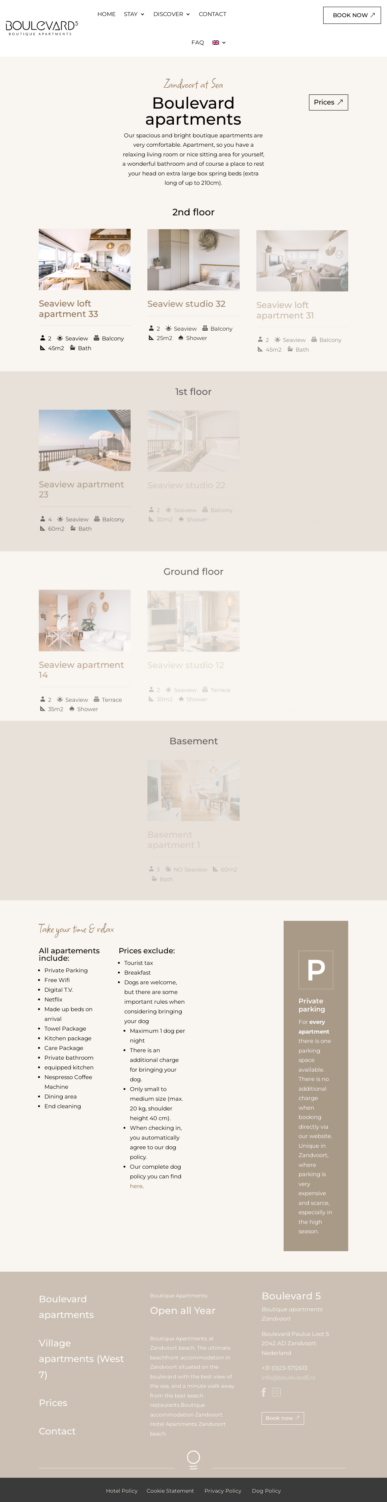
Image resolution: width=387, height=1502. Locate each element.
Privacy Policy (223, 1490)
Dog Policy (266, 1490)
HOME (106, 14)
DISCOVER (168, 14)
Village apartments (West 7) (81, 1358)
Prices (324, 102)
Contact (57, 1431)
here (136, 1186)
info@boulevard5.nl (288, 1377)
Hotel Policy (122, 1490)
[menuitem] (219, 42)
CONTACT (213, 14)
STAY (131, 14)
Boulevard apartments (66, 1307)
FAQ (197, 42)
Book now (350, 15)
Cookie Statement (170, 1490)
